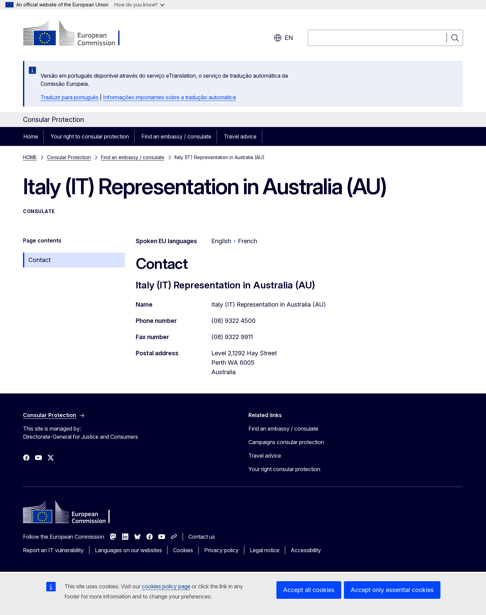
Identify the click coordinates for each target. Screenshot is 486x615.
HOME (30, 157)
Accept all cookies (308, 589)
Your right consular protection (284, 469)
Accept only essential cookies (392, 589)
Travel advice (240, 136)
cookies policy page (166, 586)
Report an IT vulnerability (53, 550)
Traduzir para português (69, 97)
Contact (39, 259)
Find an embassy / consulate (176, 136)
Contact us (201, 536)
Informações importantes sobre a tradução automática (169, 97)
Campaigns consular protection (286, 442)
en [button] (283, 38)
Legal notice (264, 550)
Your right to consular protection (90, 136)
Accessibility (306, 550)
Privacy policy (221, 550)
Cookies (183, 550)
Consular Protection (69, 157)
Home (30, 136)
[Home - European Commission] (77, 33)
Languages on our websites (128, 550)
